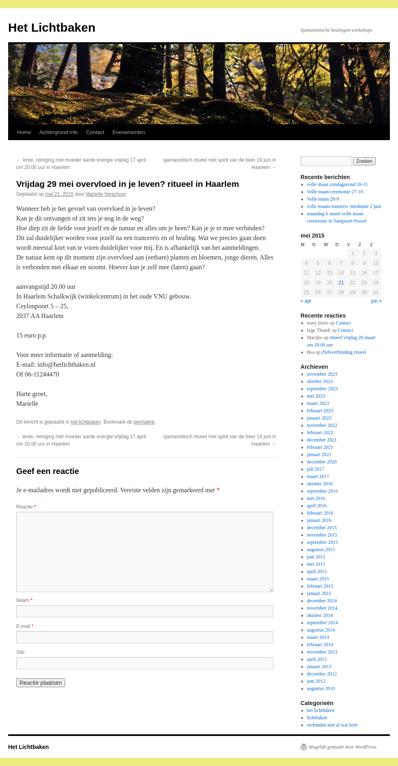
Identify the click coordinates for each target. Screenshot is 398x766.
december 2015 (322, 527)
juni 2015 (316, 557)
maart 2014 (318, 637)
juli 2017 (315, 469)
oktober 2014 (320, 615)
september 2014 (322, 622)
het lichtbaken (86, 422)
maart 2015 (318, 579)
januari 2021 (319, 454)
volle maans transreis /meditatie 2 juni (344, 206)
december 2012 (322, 674)
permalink (144, 422)
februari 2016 (320, 513)
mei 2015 (316, 564)
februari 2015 (320, 586)
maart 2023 (318, 403)
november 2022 (322, 425)
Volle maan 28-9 (323, 199)
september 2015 (322, 542)
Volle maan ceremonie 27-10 (335, 192)
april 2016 (317, 506)
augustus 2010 (321, 688)
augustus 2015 (321, 549)
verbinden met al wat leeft (332, 725)
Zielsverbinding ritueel (344, 352)
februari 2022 (320, 432)
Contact (95, 132)
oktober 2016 (320, 484)
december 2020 (322, 462)
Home (24, 132)
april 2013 (317, 659)
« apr (306, 301)
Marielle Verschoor (106, 194)
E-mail (24, 626)
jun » (376, 301)
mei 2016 (316, 498)
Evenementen (128, 132)
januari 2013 (319, 666)
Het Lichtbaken (51, 27)
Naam (24, 600)
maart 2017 (318, 476)
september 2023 (322, 389)
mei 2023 (316, 396)
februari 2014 (320, 644)
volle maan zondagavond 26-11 (337, 184)
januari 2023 (319, 418)
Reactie (26, 507)
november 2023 (322, 374)
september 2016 (322, 491)
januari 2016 (319, 520)
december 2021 (322, 440)
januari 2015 (319, 593)
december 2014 (322, 601)
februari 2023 (320, 410)
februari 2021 (320, 447)
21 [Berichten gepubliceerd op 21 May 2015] (341, 283)
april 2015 (317, 571)
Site (20, 652)
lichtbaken (317, 718)
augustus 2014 (321, 630)
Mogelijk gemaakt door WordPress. (343, 747)
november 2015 (322, 535)
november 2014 (322, 608)
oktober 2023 (320, 381)
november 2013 (322, 652)
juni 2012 (316, 681)
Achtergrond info (58, 132)
